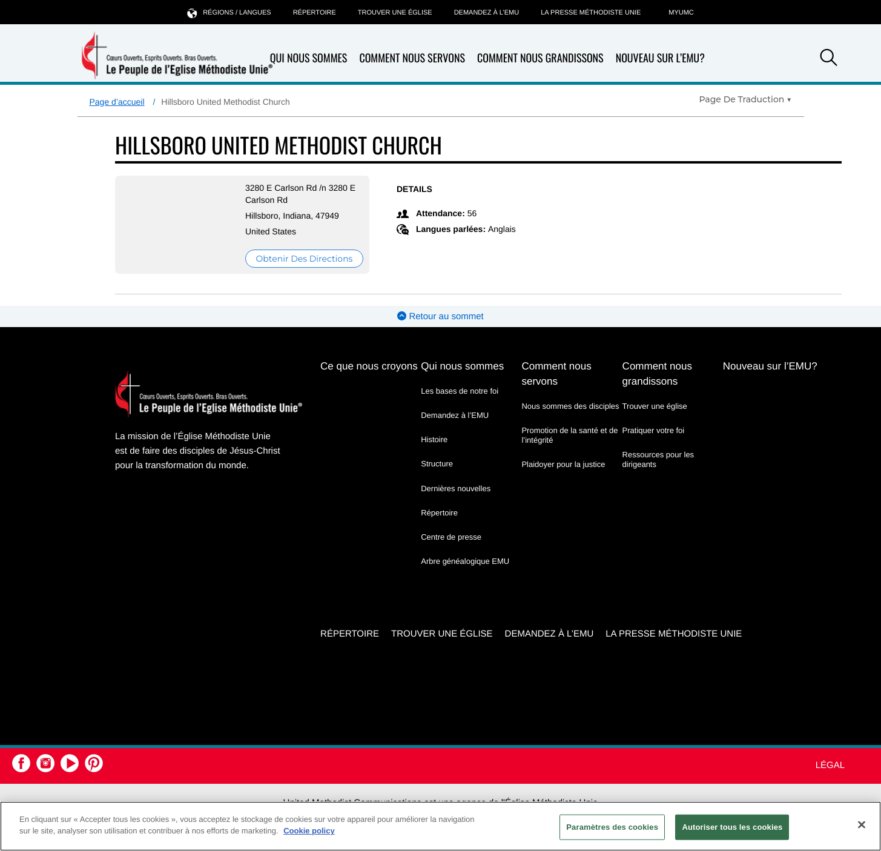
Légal (830, 765)
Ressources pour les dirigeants (658, 459)
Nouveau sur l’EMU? (660, 58)
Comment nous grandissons (540, 58)
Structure (437, 463)
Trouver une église (395, 12)
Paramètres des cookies (612, 827)
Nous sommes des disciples (570, 406)
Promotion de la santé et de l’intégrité (569, 435)
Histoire (434, 439)
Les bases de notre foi (459, 391)
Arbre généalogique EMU (465, 561)
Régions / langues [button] (229, 12)
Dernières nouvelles (455, 488)
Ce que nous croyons (369, 366)
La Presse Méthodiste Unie (591, 12)
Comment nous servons (412, 58)
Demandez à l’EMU (487, 12)
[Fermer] (861, 824)
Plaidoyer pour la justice (563, 464)
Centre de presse (451, 536)
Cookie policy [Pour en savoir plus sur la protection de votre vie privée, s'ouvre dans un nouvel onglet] (309, 830)
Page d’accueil (117, 102)
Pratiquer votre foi (653, 430)
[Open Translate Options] (745, 99)
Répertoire (314, 12)
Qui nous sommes (309, 58)
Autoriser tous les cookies (732, 827)
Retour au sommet (440, 316)
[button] (828, 59)
